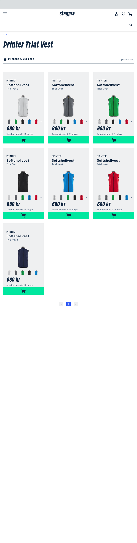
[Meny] (6, 14)
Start (6, 34)
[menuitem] (19, 59)
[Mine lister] (123, 14)
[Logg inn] (116, 14)
